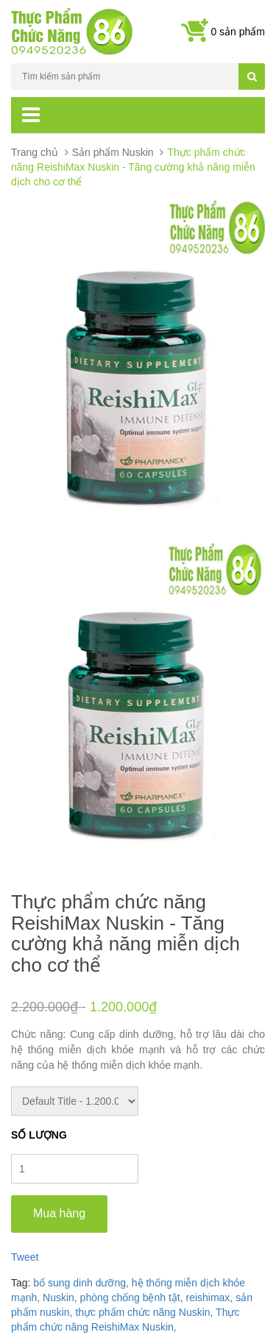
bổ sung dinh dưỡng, (82, 1283)
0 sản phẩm (237, 32)
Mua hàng (59, 1213)
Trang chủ (34, 152)
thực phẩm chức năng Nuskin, (145, 1312)
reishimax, (210, 1297)
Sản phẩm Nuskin (113, 152)
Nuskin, (61, 1297)
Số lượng (39, 1135)
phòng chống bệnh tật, (133, 1297)
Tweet (24, 1257)
